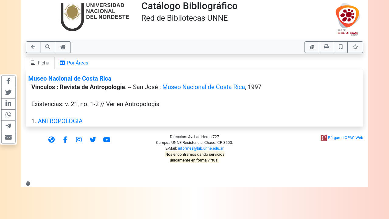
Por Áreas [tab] (74, 63)
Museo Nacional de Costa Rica (69, 78)
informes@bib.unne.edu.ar (201, 148)
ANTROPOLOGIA (60, 121)
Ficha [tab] (40, 63)
